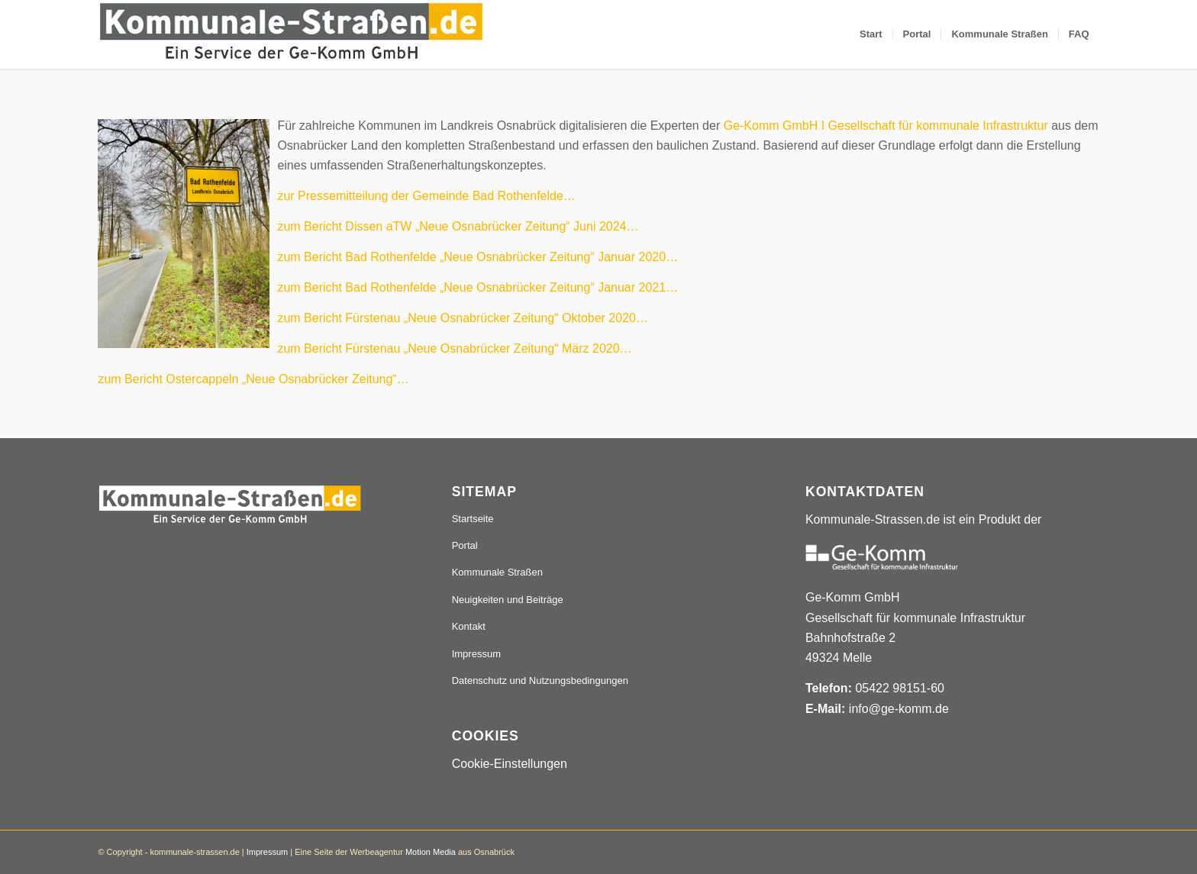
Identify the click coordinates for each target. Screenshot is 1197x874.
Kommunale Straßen (497, 572)
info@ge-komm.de (899, 708)
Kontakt (469, 626)
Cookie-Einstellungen (509, 763)
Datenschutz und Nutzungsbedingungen (540, 680)
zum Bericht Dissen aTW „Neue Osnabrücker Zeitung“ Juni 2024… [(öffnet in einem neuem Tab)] (457, 226)
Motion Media (430, 851)
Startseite (473, 518)
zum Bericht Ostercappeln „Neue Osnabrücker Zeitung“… (253, 378)
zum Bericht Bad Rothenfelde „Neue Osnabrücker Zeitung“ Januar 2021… (477, 287)
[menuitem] (871, 34)
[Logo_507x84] (291, 34)
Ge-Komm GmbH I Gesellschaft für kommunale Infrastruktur (886, 125)
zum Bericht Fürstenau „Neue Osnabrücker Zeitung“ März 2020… (454, 348)
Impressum (476, 654)
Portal (465, 545)
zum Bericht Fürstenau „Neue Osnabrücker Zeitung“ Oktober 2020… (462, 317)
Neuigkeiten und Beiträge (507, 599)
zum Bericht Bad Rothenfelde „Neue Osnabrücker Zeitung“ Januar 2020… (477, 256)
